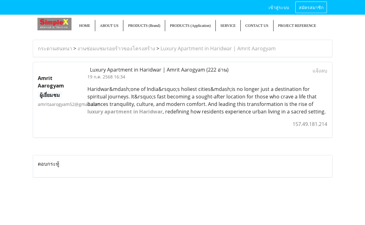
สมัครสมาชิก (311, 7)
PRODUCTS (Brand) (144, 25)
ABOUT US (109, 25)
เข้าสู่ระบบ (279, 7)
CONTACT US (257, 25)
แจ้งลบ (320, 70)
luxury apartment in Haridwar (125, 111)
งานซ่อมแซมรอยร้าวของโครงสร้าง (116, 48)
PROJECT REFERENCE (297, 25)
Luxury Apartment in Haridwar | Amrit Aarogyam (218, 48)
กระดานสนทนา (55, 48)
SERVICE (228, 25)
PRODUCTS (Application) (190, 25)
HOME (84, 25)
